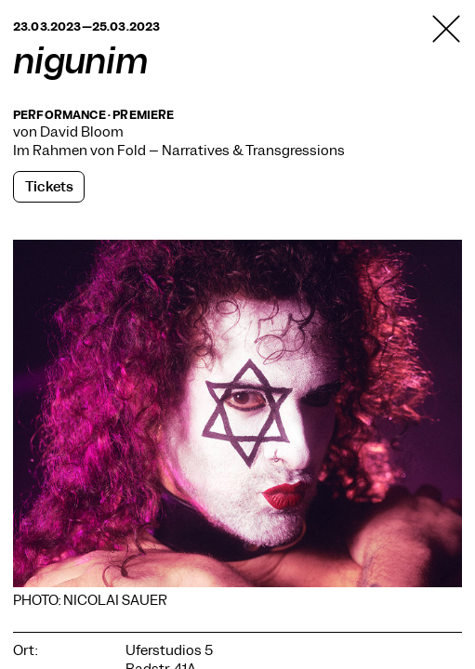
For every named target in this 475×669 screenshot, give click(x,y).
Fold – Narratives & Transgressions (231, 150)
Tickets (49, 186)
